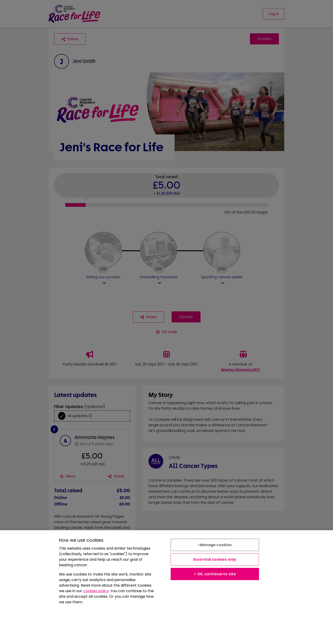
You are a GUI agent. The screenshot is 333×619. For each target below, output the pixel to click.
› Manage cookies (215, 545)
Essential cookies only (214, 559)
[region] (166, 574)
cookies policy (96, 591)
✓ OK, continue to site (215, 574)
